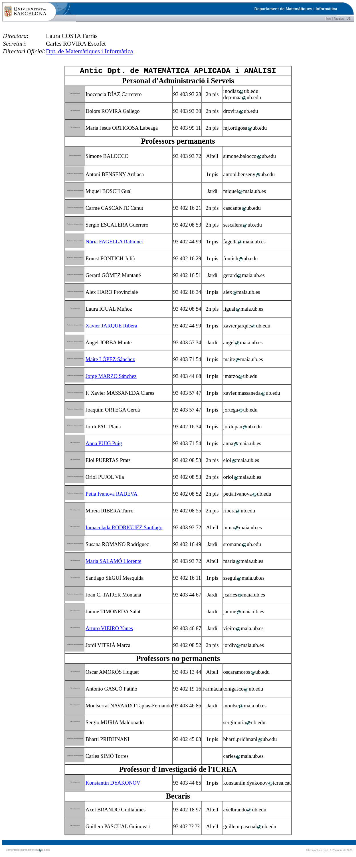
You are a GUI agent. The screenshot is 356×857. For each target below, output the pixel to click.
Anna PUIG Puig (104, 445)
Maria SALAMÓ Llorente (113, 563)
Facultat (339, 18)
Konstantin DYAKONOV (113, 784)
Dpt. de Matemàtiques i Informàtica (89, 51)
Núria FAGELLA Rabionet (114, 243)
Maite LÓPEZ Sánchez (110, 361)
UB (349, 18)
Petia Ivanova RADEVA (111, 495)
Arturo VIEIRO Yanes (109, 630)
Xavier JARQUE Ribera (111, 327)
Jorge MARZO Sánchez (111, 378)
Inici (328, 18)
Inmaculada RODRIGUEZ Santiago (124, 529)
